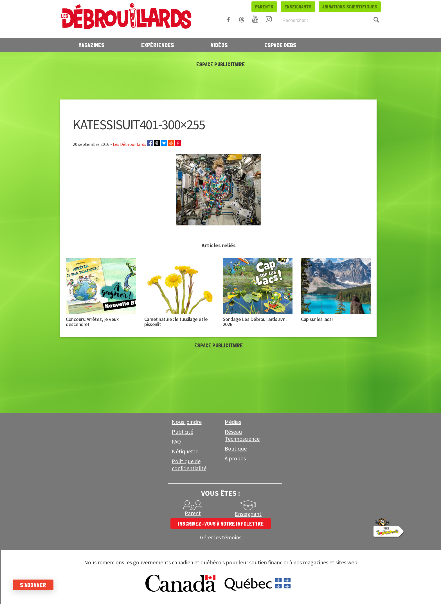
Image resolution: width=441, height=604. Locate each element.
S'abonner (34, 585)
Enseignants (298, 7)
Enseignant (248, 514)
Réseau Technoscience (242, 435)
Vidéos (219, 45)
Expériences (157, 45)
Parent (193, 513)
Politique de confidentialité (189, 465)
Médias (233, 422)
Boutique (236, 449)
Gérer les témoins (220, 537)
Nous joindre (187, 422)
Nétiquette (185, 452)
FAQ (176, 442)
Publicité (182, 432)
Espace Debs (280, 45)
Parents (264, 7)
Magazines (91, 45)
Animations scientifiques (349, 7)
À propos (235, 459)
